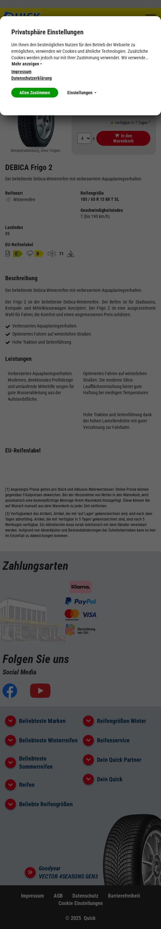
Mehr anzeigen (27, 63)
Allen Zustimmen (34, 92)
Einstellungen (81, 92)
